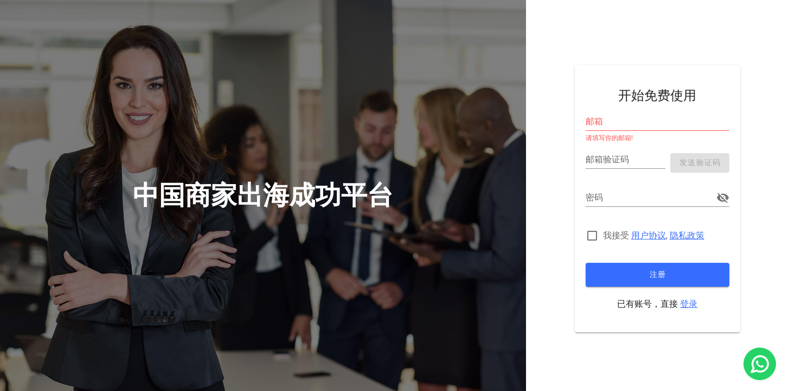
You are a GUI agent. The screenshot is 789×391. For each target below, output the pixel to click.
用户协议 (648, 235)
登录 (688, 304)
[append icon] (722, 197)
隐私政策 (687, 235)
